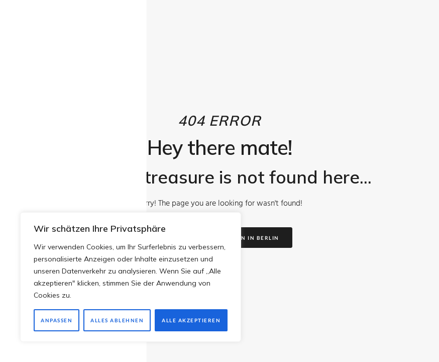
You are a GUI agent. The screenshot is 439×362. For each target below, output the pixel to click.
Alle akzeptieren (191, 320)
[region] (130, 277)
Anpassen (56, 320)
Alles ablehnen (117, 320)
